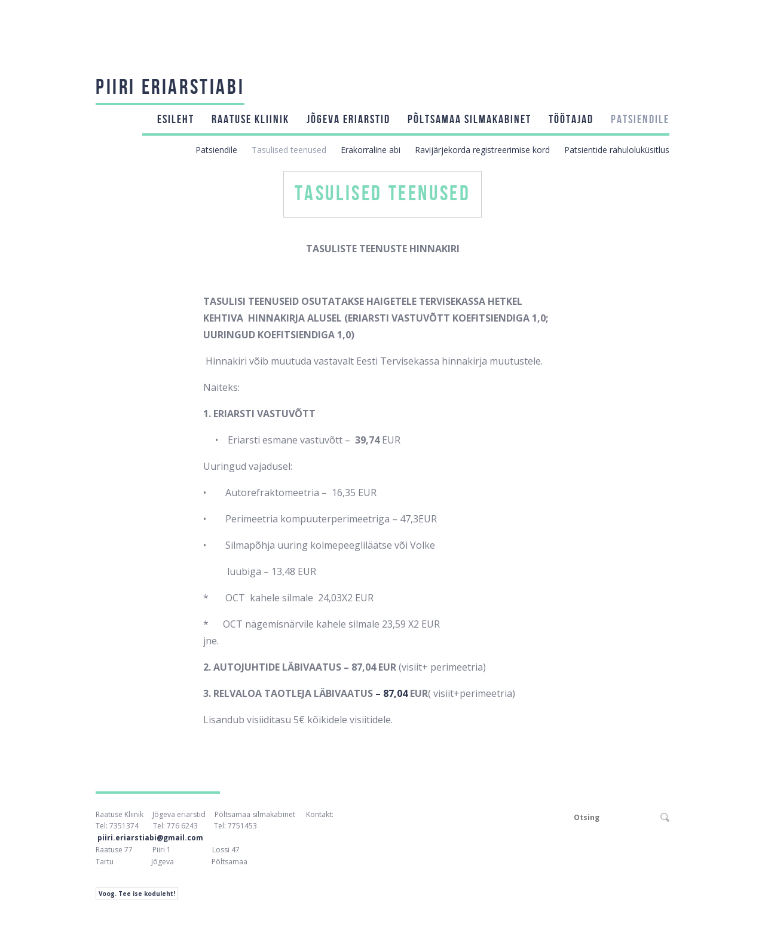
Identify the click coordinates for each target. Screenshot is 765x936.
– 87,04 (392, 693)
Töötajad (571, 119)
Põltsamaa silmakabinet (469, 119)
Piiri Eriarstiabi (170, 87)
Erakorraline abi (370, 149)
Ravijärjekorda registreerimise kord (482, 149)
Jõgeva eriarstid (348, 119)
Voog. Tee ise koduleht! (137, 893)
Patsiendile (640, 119)
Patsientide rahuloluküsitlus (616, 149)
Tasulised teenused (289, 149)
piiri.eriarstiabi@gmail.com (150, 838)
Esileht (175, 119)
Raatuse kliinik (250, 119)
